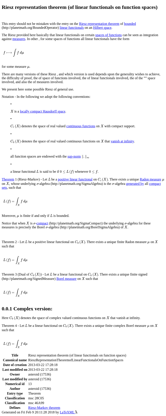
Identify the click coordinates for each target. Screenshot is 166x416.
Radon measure (150, 179)
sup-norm (74, 156)
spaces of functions (108, 35)
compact (42, 223)
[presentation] (13, 52)
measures (18, 39)
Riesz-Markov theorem (44, 408)
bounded (130, 24)
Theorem (8, 179)
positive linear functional (75, 179)
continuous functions (80, 126)
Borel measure (66, 279)
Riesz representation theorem (99, 24)
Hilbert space (102, 27)
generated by (135, 183)
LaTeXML (69, 412)
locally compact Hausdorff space (42, 111)
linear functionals (72, 27)
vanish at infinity (122, 141)
